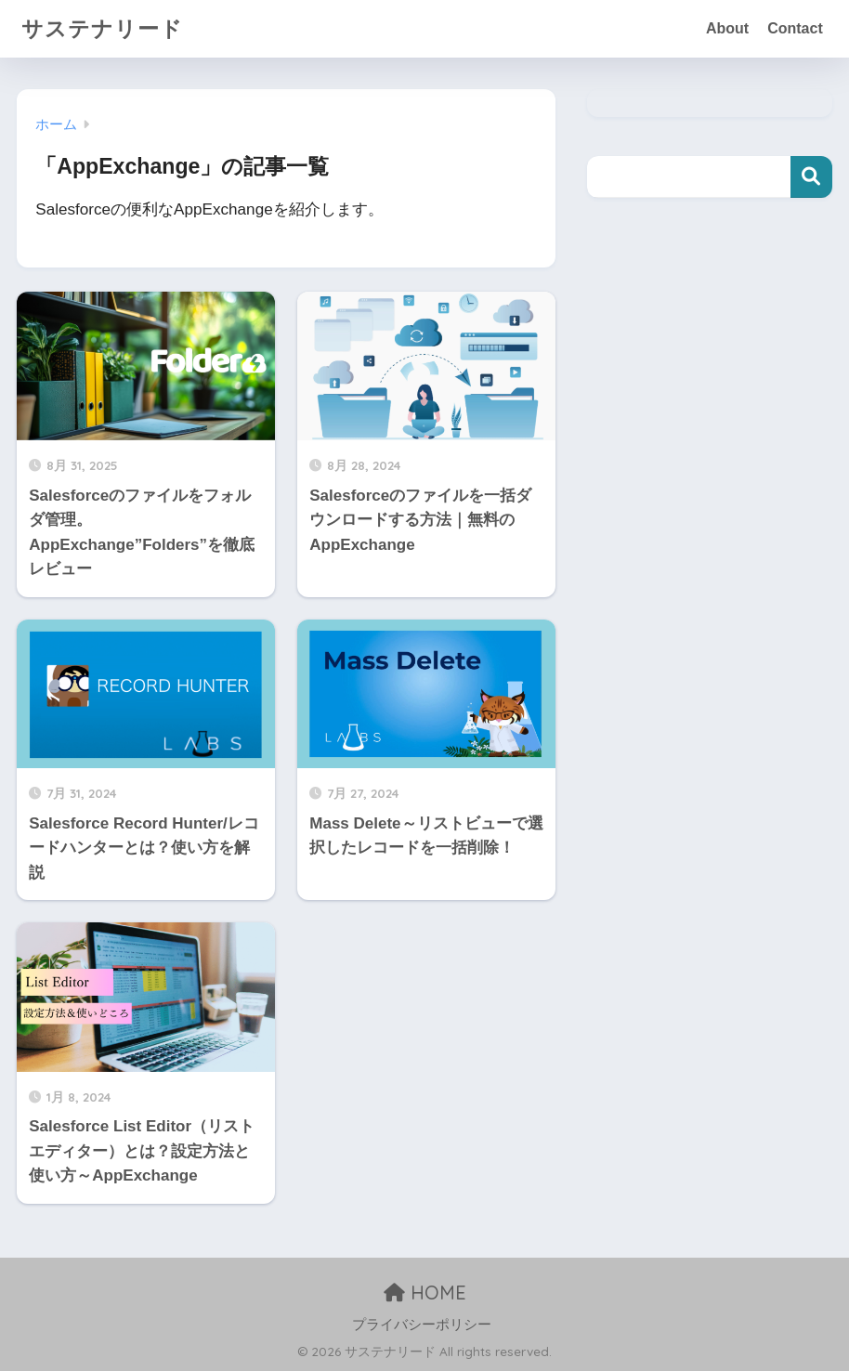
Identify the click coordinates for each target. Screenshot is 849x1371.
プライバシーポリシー (421, 1324)
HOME (425, 1292)
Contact (795, 28)
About (727, 28)
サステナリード (102, 28)
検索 (811, 177)
